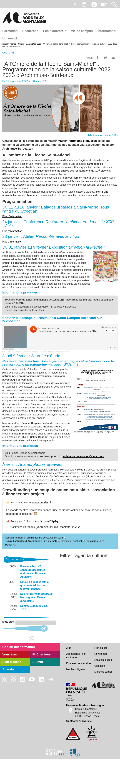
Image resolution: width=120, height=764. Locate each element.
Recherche (30, 31)
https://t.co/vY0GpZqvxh (47, 521)
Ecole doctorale (54, 31)
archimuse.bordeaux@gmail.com (45, 537)
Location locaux (103, 660)
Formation (10, 31)
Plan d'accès (11, 662)
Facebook (77, 541)
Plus (4, 241)
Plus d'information (12, 216)
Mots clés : (8, 621)
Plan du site (101, 648)
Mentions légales (75, 669)
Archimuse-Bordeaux (16, 148)
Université (10, 38)
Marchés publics (103, 671)
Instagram (93, 541)
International (107, 31)
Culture (21, 44)
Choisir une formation (18, 647)
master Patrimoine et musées (77, 140)
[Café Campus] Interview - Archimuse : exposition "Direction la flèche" (45, 351)
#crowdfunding (40, 502)
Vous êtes (9, 654)
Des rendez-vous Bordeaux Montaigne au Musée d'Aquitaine (36, 597)
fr (74, 4)
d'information (14, 241)
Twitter (8, 544)
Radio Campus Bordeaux (11, 351)
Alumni (37, 662)
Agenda (13, 44)
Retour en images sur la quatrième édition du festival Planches (34, 585)
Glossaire (99, 666)
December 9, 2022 (70, 527)
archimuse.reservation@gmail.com (83, 456)
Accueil (5, 44)
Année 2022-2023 (33, 44)
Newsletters (101, 653)
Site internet (49, 541)
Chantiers (41, 654)
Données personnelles (78, 663)
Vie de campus (82, 31)
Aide (68, 648)
